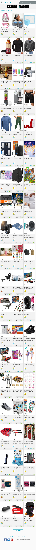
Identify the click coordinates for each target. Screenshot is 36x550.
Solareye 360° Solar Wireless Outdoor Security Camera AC (5, 237)
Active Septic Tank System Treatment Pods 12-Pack (17, 469)
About (12, 536)
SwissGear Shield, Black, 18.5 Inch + (17, 184)
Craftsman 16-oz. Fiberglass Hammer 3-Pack (18, 443)
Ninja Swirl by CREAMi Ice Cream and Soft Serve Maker (18, 108)
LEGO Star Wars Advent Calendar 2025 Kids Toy (18, 314)
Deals (23, 3)
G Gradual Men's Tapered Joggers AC (17, 133)
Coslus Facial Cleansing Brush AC (29, 236)
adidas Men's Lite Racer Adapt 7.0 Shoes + (5, 417)
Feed (23, 536)
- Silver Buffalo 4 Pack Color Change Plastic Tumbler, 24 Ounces (18, 83)
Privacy (18, 536)
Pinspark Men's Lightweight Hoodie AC (6, 133)
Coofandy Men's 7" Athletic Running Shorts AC (29, 108)
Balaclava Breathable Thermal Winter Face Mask (29, 520)
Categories (30, 3)
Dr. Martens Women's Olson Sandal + (29, 339)
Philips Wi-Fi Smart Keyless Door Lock (17, 159)
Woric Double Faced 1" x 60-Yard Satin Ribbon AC (29, 134)
